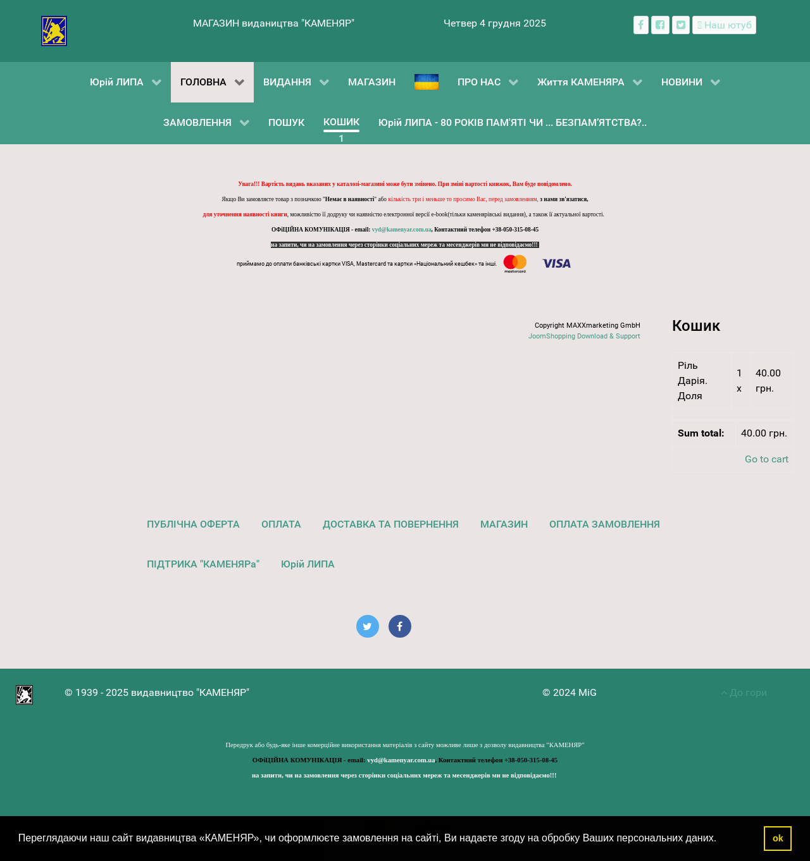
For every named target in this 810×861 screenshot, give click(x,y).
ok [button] (778, 838)
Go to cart (766, 459)
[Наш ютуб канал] (724, 25)
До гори (744, 692)
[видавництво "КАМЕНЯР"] (54, 30)
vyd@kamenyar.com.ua (402, 229)
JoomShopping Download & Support (584, 336)
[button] (721, 839)
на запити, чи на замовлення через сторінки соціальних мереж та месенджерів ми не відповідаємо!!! (405, 245)
